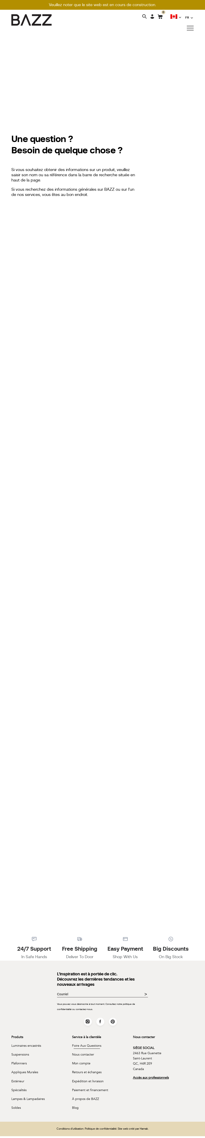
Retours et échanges (87, 1074)
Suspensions (20, 1056)
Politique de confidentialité (101, 1130)
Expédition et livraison (88, 1083)
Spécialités (19, 1092)
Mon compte (81, 1065)
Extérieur (17, 1083)
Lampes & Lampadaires (28, 1101)
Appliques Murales (24, 1074)
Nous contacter (83, 1056)
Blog (75, 1109)
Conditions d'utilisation (70, 1130)
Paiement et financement (90, 1092)
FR (187, 17)
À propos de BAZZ (85, 1101)
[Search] (144, 16)
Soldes (16, 1109)
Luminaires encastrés (26, 1047)
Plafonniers (19, 1065)
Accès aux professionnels (151, 1079)
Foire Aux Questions (86, 1047)
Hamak (144, 1130)
